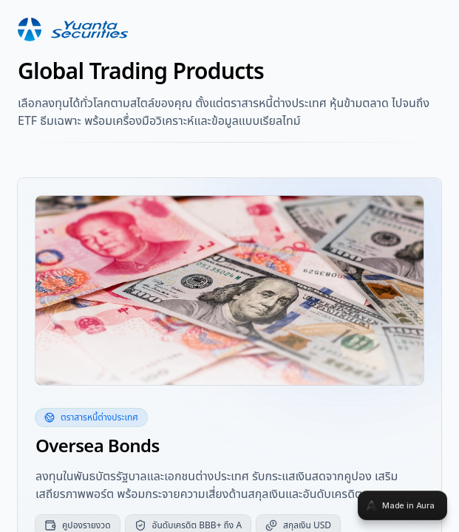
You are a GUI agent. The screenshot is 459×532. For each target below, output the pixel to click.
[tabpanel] (229, 266)
